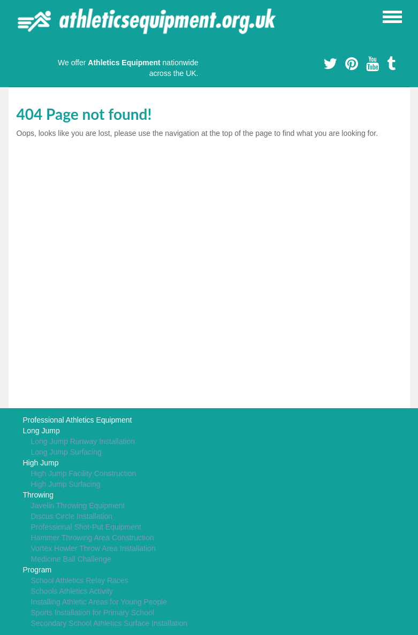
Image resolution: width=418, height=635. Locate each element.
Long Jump (41, 430)
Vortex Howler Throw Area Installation (93, 548)
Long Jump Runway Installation (83, 441)
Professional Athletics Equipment (77, 420)
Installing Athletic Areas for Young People (99, 602)
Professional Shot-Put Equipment (86, 527)
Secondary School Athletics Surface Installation (109, 623)
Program (37, 569)
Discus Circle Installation (72, 516)
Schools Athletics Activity (72, 591)
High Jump (41, 462)
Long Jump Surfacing (66, 452)
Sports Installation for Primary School (92, 612)
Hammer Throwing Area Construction (92, 537)
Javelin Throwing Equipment (78, 505)
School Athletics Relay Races (79, 580)
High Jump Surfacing (66, 484)
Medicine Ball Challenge (71, 559)
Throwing (38, 495)
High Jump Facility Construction (83, 473)
